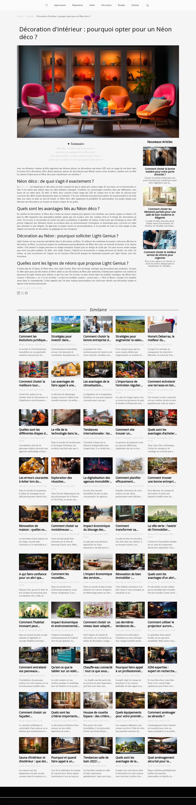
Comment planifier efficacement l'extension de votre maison (129, 483)
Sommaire (77, 144)
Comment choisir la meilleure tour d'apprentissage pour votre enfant (33, 387)
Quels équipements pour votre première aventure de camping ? (130, 718)
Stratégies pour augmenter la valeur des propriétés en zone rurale (129, 342)
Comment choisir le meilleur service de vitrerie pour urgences (160, 255)
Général (135, 5)
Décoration (106, 5)
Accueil (20, 16)
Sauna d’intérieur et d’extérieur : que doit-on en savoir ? (33, 761)
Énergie (121, 5)
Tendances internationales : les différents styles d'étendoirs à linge (96, 435)
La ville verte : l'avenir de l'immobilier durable (162, 529)
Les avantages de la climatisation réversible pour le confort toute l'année (97, 387)
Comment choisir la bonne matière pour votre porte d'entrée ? (160, 171)
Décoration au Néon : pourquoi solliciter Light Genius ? (76, 155)
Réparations (77, 5)
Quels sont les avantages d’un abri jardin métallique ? (161, 578)
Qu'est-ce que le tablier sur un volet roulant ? (63, 671)
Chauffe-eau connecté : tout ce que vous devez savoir (97, 671)
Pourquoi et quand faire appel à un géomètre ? (63, 761)
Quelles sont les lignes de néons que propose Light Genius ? (75, 159)
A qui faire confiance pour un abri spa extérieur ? (32, 578)
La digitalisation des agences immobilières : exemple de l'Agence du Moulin (97, 483)
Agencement (60, 5)
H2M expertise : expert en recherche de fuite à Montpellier (162, 671)
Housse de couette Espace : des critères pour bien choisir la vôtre (96, 718)
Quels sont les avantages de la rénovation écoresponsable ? (127, 763)
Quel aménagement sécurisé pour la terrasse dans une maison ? (161, 763)
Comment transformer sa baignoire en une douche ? (127, 531)
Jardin (92, 5)
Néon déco (25, 186)
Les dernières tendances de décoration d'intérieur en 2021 (130, 627)
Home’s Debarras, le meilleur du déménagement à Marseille (161, 342)
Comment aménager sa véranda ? (161, 714)
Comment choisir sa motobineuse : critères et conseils (64, 529)
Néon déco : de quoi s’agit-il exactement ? (76, 148)
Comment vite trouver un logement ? (125, 433)
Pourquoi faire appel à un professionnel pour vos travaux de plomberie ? (129, 673)
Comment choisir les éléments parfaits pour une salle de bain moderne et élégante (160, 213)
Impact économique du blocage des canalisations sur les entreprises (96, 531)
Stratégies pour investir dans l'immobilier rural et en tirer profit (64, 342)
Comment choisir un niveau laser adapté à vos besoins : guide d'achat (97, 627)
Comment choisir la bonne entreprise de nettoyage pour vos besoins (96, 342)
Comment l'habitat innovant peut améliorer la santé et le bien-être (33, 627)
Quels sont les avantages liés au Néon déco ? (76, 152)
